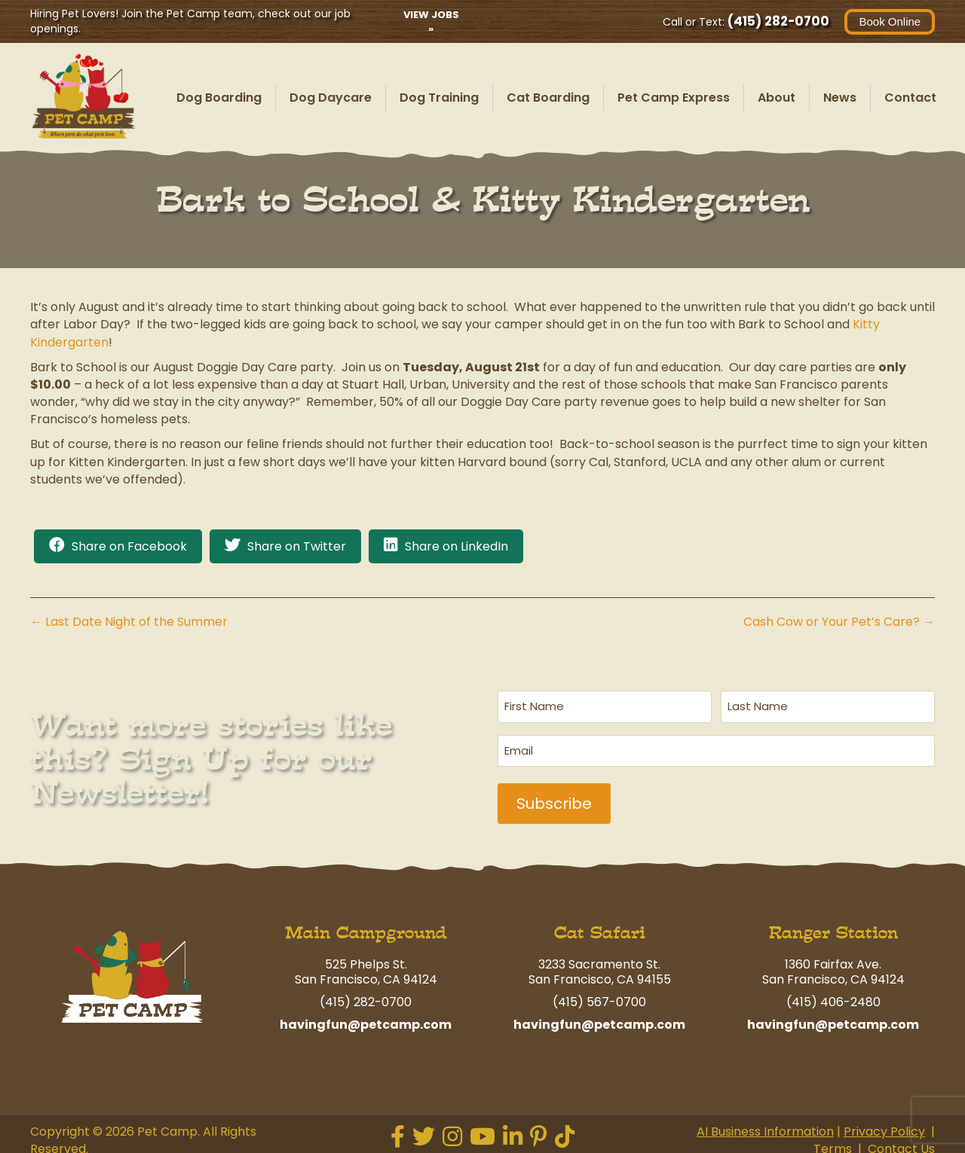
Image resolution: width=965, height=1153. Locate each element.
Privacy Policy (884, 1127)
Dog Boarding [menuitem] (219, 97)
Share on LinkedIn (456, 546)
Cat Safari (599, 928)
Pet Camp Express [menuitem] (673, 97)
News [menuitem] (839, 97)
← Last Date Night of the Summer (129, 621)
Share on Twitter (296, 546)
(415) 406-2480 (833, 997)
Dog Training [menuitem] (439, 97)
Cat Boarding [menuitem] (548, 97)
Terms (832, 1144)
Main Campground (366, 928)
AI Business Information (765, 1127)
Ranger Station (833, 928)
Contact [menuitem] (910, 97)
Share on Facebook (129, 546)
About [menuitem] (776, 97)
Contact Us (901, 1144)
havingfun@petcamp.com (366, 1020)
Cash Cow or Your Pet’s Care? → (839, 621)
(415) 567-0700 (599, 997)
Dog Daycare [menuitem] (331, 97)
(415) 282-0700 (778, 21)
